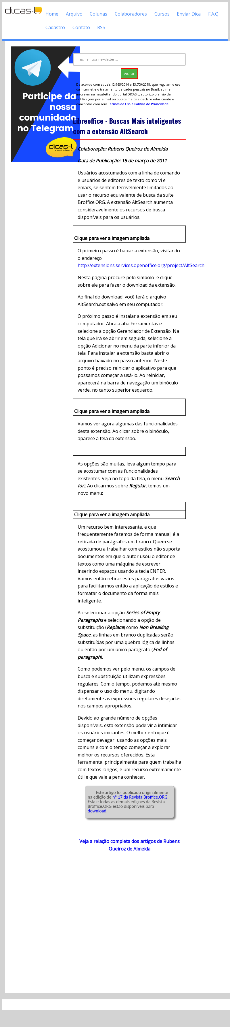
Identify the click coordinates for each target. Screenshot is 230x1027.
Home (51, 14)
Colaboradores (131, 14)
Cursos (162, 14)
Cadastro (55, 27)
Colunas (98, 14)
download (97, 811)
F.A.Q (213, 14)
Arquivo (74, 14)
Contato (81, 27)
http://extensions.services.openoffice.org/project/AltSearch (141, 265)
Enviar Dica (189, 14)
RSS (101, 27)
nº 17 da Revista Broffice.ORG (139, 797)
